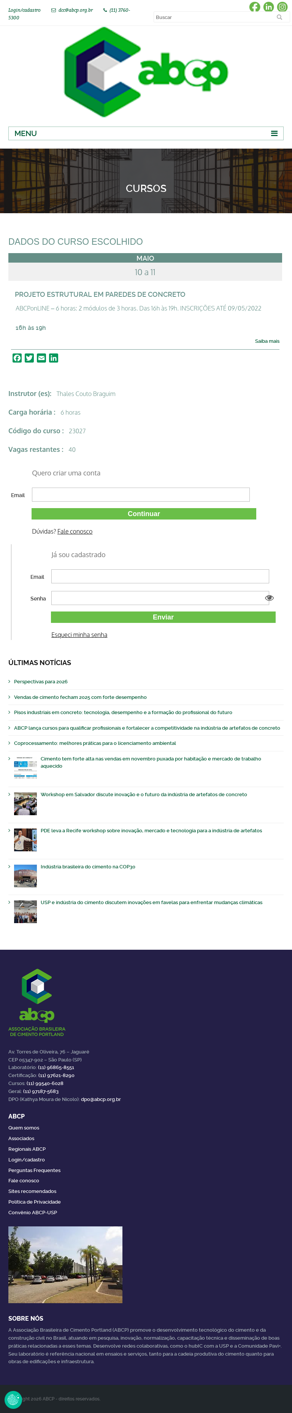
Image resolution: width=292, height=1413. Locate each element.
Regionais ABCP (27, 1149)
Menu (25, 133)
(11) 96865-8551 (56, 1067)
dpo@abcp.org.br (101, 1099)
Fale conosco (74, 531)
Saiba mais (267, 341)
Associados (21, 1138)
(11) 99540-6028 (45, 1083)
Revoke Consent (13, 1399)
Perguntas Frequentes (34, 1170)
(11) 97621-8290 (56, 1075)
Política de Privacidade (34, 1202)
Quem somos (23, 1128)
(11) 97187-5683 (41, 1091)
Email (18, 495)
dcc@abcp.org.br (76, 10)
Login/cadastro (24, 10)
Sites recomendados (32, 1191)
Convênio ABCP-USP (32, 1212)
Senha (38, 599)
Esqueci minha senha (79, 634)
